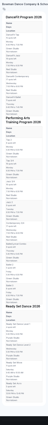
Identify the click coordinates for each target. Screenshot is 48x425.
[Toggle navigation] (4, 9)
